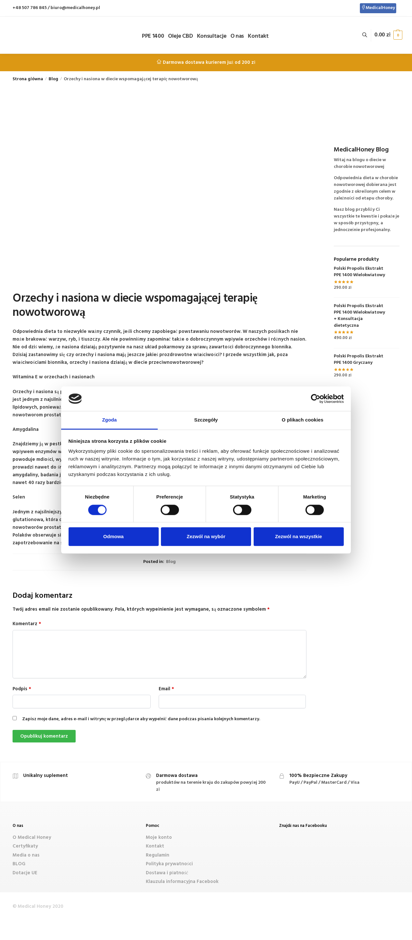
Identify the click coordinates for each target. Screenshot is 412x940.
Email (166, 689)
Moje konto (159, 837)
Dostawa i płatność (167, 873)
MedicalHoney (378, 8)
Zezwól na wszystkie (298, 536)
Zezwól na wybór (206, 536)
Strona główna (28, 79)
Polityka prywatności (169, 864)
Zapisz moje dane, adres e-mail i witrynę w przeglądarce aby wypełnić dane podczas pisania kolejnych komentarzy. (141, 719)
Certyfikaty (25, 846)
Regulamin (157, 855)
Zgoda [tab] (109, 420)
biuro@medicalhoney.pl (75, 8)
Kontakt (155, 846)
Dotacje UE (25, 873)
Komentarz (27, 624)
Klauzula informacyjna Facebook (182, 882)
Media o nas (26, 855)
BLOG (19, 864)
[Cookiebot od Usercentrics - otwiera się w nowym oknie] (315, 398)
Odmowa (113, 536)
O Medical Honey (32, 837)
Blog (53, 79)
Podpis (22, 689)
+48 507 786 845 (30, 8)
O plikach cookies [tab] (302, 420)
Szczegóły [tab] (206, 420)
